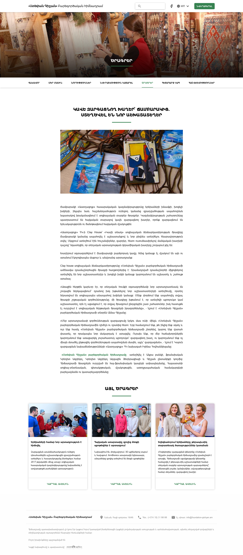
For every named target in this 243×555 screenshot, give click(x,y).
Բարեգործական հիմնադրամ (65, 6)
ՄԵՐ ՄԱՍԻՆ (55, 82)
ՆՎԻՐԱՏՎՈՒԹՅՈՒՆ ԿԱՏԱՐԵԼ (116, 82)
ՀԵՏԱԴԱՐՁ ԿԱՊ (171, 82)
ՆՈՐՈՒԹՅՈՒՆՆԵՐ (81, 82)
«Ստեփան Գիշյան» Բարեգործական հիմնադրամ (60, 516)
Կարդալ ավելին (58, 483)
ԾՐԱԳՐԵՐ (147, 82)
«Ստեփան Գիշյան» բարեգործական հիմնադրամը (94, 354)
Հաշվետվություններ (202, 82)
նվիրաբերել (204, 6)
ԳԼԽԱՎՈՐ (34, 82)
